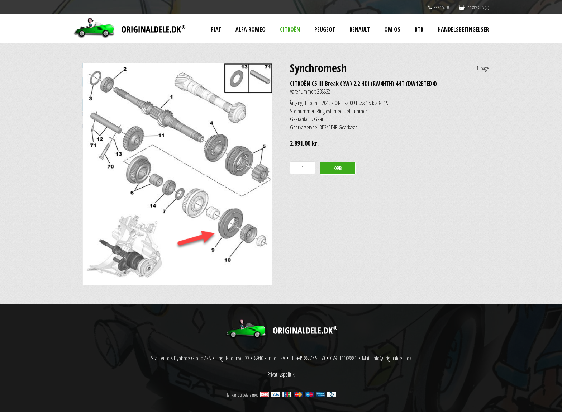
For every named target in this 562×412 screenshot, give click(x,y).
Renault (359, 29)
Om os (392, 29)
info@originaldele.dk (391, 358)
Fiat (216, 29)
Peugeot (324, 29)
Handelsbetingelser (463, 29)
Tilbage (483, 68)
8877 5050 (438, 7)
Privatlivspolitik (281, 374)
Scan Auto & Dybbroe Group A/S (181, 358)
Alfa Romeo (250, 29)
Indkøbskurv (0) (474, 7)
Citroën (290, 29)
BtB (419, 29)
